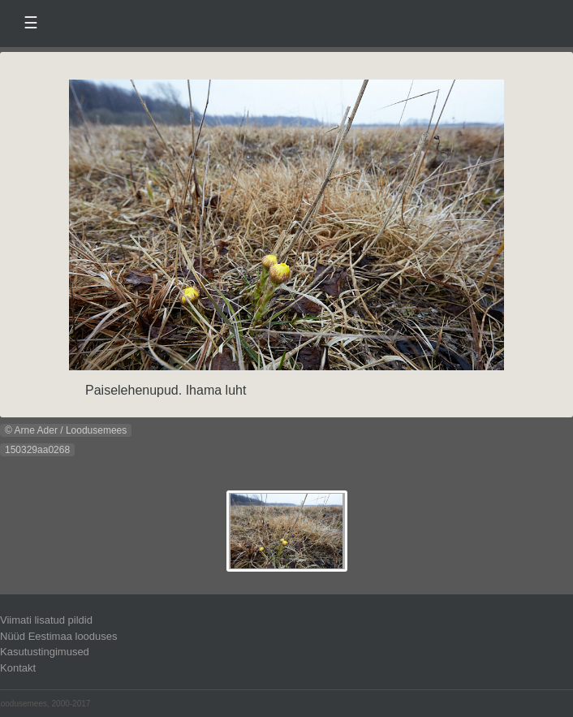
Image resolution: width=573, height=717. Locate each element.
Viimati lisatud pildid (46, 620)
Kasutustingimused (44, 652)
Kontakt (18, 668)
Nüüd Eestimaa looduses (59, 636)
